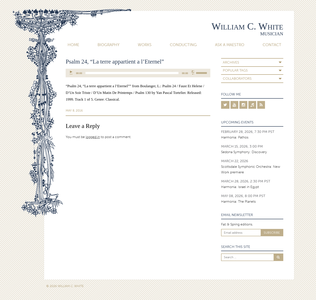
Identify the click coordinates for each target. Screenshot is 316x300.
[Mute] (192, 72)
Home (73, 44)
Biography (108, 44)
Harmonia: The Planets (238, 201)
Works (145, 44)
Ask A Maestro (229, 44)
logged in (93, 137)
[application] (138, 73)
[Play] (71, 72)
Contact (272, 44)
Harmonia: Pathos (234, 137)
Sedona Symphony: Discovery (244, 152)
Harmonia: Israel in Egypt (240, 187)
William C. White (247, 26)
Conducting (183, 44)
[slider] (131, 73)
